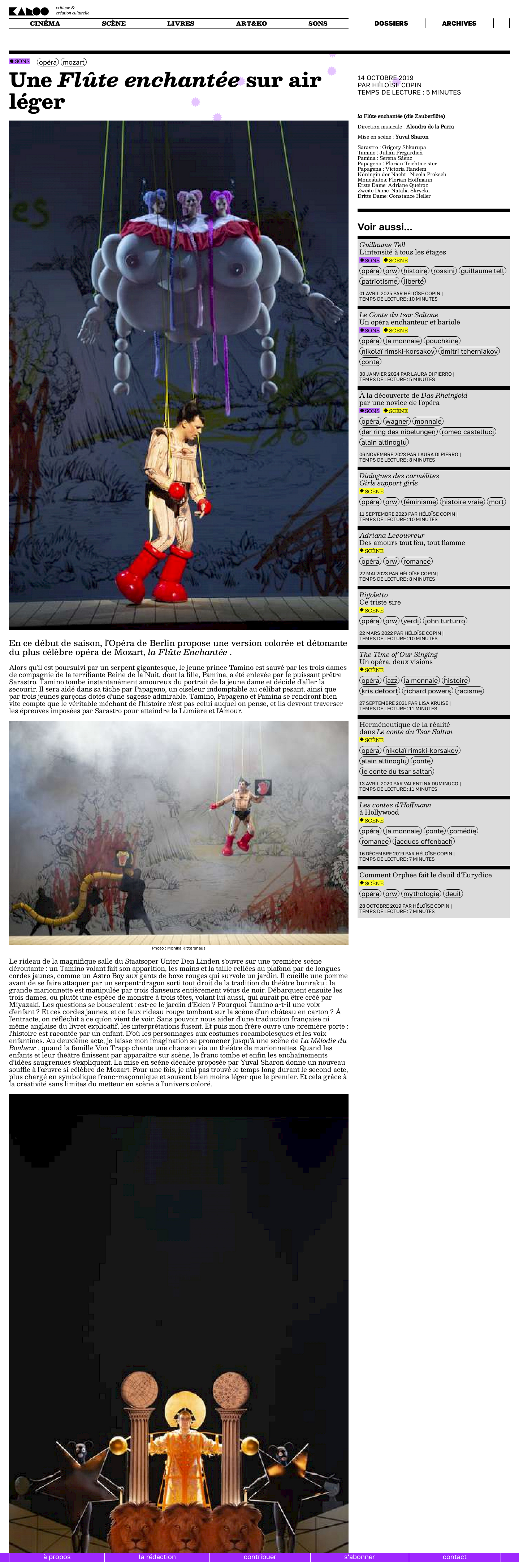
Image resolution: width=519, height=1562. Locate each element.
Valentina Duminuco (431, 783)
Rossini (444, 271)
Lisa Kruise (433, 703)
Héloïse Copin (397, 85)
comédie (463, 831)
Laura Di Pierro (431, 374)
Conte (370, 362)
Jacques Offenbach (424, 841)
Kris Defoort (380, 691)
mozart (74, 62)
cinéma (45, 23)
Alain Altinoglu (384, 442)
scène (114, 23)
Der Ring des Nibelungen (399, 432)
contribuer (260, 1557)
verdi (411, 621)
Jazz (391, 680)
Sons (22, 61)
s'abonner (359, 1557)
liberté (413, 281)
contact (455, 1557)
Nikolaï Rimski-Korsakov (398, 351)
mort (496, 502)
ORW (391, 271)
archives (459, 23)
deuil (453, 894)
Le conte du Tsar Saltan (397, 771)
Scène (398, 260)
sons (318, 23)
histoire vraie (462, 502)
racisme (469, 691)
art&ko (251, 23)
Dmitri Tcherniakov (469, 351)
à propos (57, 1557)
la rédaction (157, 1557)
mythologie (421, 894)
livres (180, 23)
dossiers (391, 23)
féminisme (419, 502)
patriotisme (379, 281)
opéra (48, 62)
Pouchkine (442, 341)
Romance (417, 561)
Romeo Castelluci (468, 432)
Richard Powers (427, 691)
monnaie (428, 421)
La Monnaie (402, 341)
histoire (415, 271)
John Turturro (445, 621)
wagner (396, 421)
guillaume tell (482, 271)
